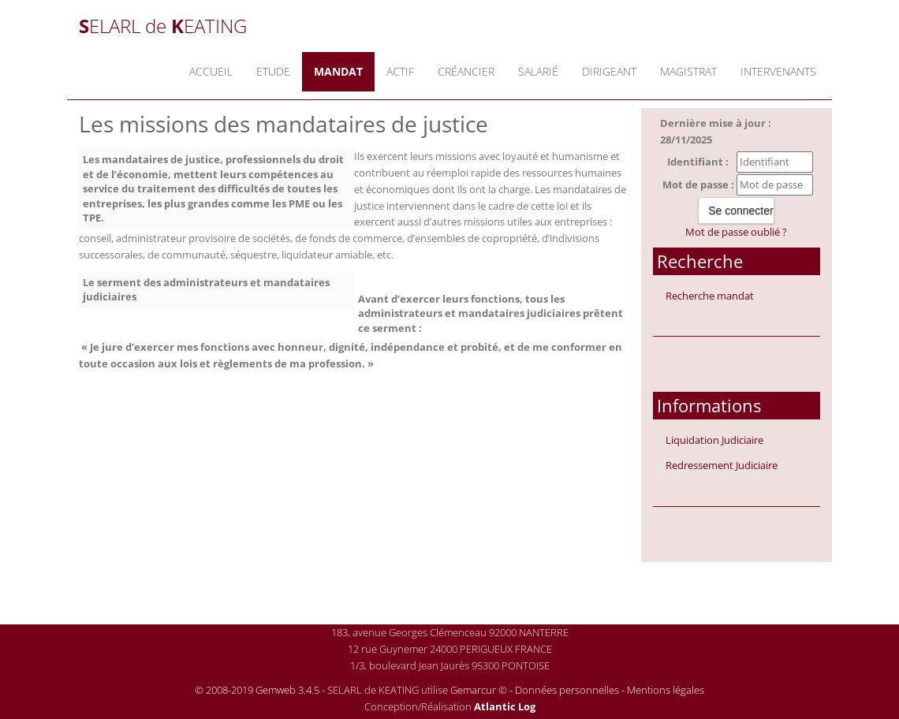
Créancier (466, 71)
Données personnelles (567, 690)
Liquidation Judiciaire (714, 440)
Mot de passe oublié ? (736, 232)
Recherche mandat (710, 296)
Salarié (538, 71)
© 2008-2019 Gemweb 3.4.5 (257, 690)
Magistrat (688, 71)
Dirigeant (609, 71)
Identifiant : (698, 162)
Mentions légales (665, 690)
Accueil (211, 71)
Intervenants (778, 71)
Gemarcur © (478, 690)
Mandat (338, 71)
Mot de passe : (698, 184)
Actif (400, 71)
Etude (273, 71)
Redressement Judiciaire (722, 465)
